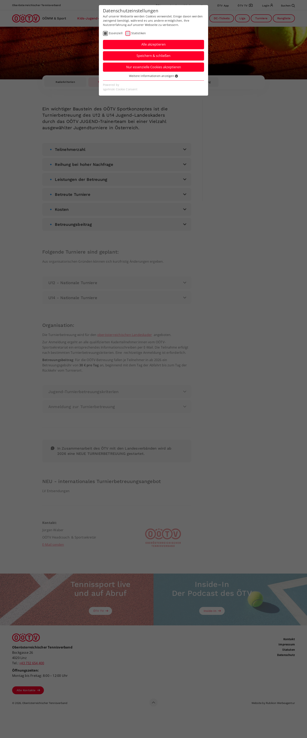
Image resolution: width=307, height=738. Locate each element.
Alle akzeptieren (153, 44)
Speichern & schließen (153, 55)
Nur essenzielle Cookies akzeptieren (153, 67)
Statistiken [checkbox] (138, 33)
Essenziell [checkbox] (116, 33)
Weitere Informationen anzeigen (153, 76)
